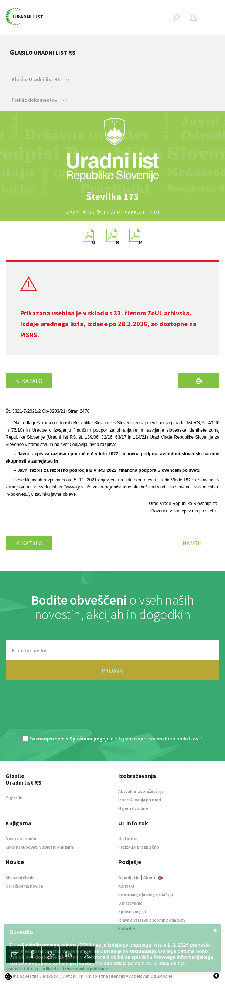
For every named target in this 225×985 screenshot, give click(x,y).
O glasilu (14, 798)
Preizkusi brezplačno (138, 847)
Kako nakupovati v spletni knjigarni (40, 847)
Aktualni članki (20, 877)
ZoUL (155, 313)
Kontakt (126, 886)
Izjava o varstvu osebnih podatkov (151, 920)
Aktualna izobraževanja (141, 791)
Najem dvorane (133, 808)
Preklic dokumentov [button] (39, 100)
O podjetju (129, 877)
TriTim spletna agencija (101, 976)
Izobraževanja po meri (139, 799)
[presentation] (113, 711)
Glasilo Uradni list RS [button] (40, 79)
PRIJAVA (112, 670)
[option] (112, 196)
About (153, 877)
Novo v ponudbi (21, 838)
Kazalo (29, 380)
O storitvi (127, 838)
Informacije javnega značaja (145, 894)
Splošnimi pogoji (88, 738)
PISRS (28, 335)
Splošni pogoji (132, 911)
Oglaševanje (130, 903)
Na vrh (192, 543)
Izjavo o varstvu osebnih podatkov (158, 738)
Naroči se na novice (24, 886)
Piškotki (51, 976)
